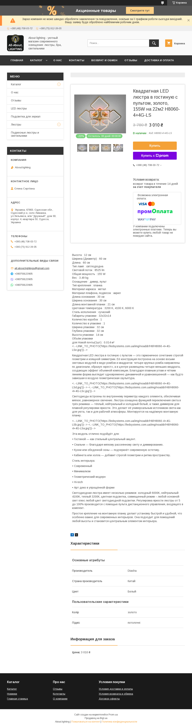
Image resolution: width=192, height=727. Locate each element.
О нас (57, 60)
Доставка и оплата (159, 60)
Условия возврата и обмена (116, 693)
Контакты (76, 60)
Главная (17, 60)
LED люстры (19, 108)
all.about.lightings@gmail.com (31, 268)
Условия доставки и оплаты (116, 688)
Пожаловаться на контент (85, 721)
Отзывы (130, 60)
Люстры (16, 124)
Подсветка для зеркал (25, 116)
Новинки (12, 693)
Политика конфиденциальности (119, 721)
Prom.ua (113, 714)
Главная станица (17, 698)
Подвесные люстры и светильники (25, 134)
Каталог (36, 60)
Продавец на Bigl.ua (96, 718)
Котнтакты (59, 693)
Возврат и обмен (104, 60)
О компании (60, 698)
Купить (154, 145)
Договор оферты (24, 70)
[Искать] (154, 43)
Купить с (154, 155)
